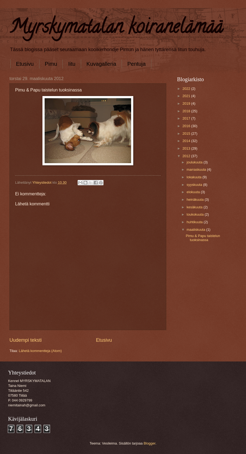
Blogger (149, 443)
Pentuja (136, 64)
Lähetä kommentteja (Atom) (40, 351)
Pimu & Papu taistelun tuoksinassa (203, 238)
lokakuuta (194, 177)
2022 (186, 89)
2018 (186, 111)
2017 (186, 118)
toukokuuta (196, 214)
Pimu (51, 64)
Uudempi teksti (25, 340)
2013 (186, 148)
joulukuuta (195, 162)
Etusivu (25, 64)
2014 (186, 141)
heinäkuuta (196, 200)
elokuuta (194, 192)
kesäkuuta (195, 207)
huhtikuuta (195, 222)
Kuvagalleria (101, 64)
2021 (186, 96)
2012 (186, 156)
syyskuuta (195, 185)
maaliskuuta (196, 230)
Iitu (71, 64)
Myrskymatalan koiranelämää (116, 28)
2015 (186, 133)
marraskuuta (197, 169)
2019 (186, 103)
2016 (186, 126)
